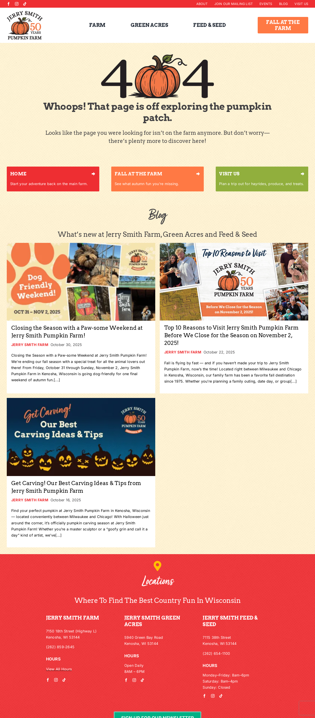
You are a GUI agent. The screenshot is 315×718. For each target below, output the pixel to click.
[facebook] (8, 4)
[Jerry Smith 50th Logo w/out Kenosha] (25, 13)
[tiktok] (25, 4)
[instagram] (17, 4)
